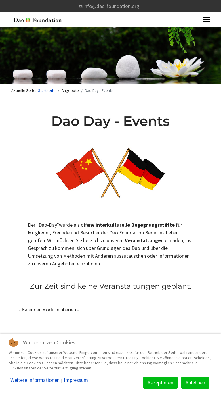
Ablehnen (195, 382)
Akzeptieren (160, 382)
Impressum (76, 380)
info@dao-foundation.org (111, 6)
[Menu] (206, 19)
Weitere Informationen (35, 380)
